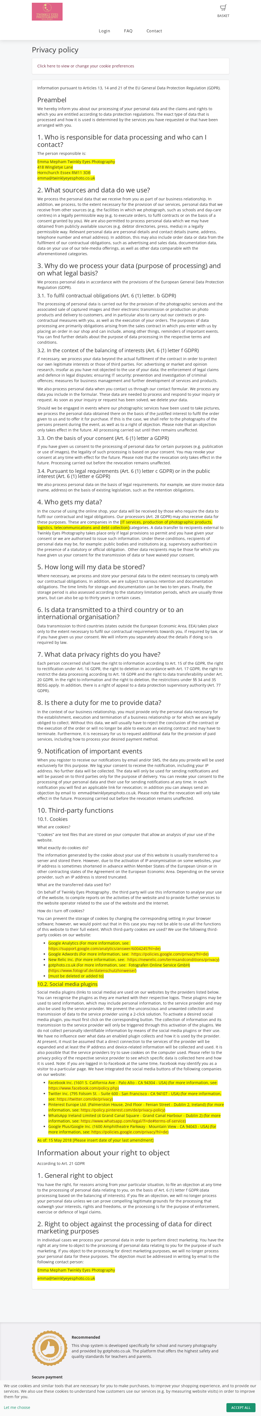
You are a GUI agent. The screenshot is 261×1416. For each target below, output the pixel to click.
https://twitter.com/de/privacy (84, 1099)
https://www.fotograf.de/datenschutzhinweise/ (92, 970)
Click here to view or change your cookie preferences (85, 66)
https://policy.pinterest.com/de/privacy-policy (122, 1110)
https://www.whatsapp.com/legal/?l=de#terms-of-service (133, 1121)
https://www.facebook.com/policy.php (83, 1088)
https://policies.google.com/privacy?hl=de (169, 954)
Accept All (241, 1407)
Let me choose (17, 1407)
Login (104, 31)
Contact (154, 31)
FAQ (128, 31)
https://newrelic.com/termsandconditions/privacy (172, 959)
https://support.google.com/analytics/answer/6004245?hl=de (103, 948)
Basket (223, 11)
